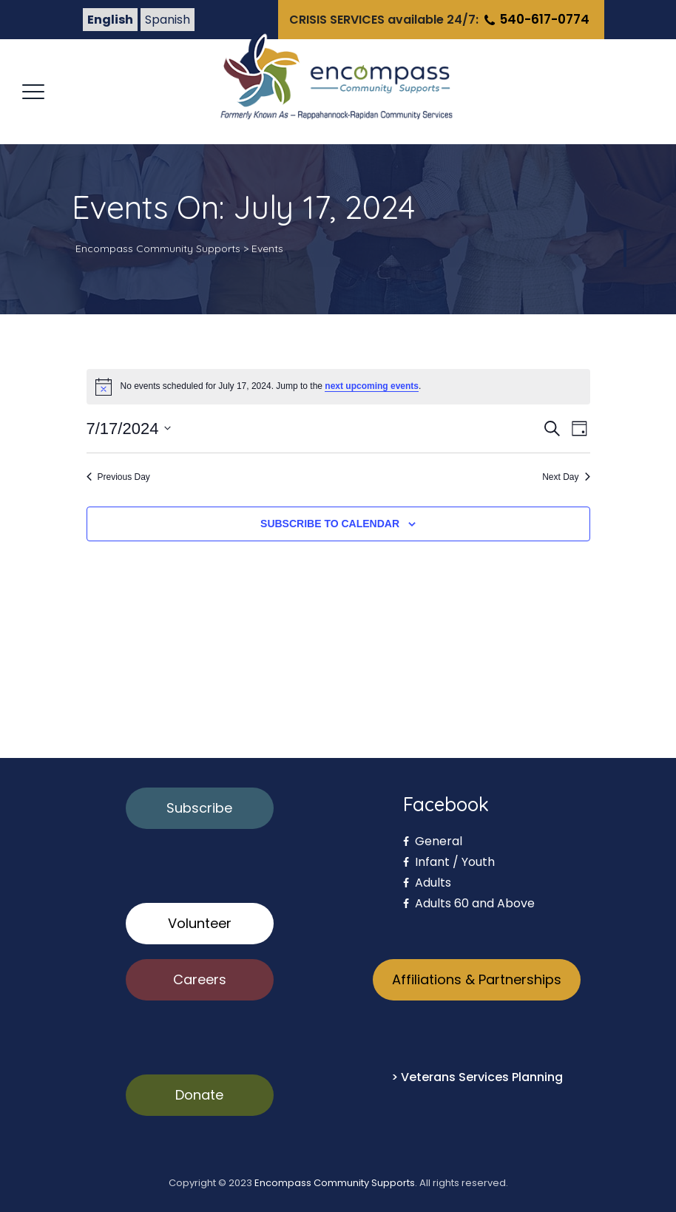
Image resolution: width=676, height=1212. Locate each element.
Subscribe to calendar (329, 523)
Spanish (167, 19)
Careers (199, 979)
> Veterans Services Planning (477, 1077)
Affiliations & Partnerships (476, 979)
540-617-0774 (535, 19)
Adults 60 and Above (469, 903)
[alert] (338, 386)
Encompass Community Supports (334, 1183)
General (432, 841)
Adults (427, 882)
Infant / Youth (449, 861)
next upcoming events (372, 386)
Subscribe (199, 808)
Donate (199, 1095)
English (110, 19)
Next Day (565, 477)
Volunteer (199, 923)
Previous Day (118, 477)
